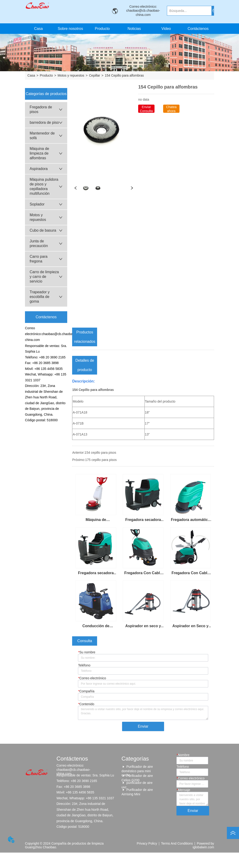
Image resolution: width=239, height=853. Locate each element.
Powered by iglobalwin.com (203, 845)
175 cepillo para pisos (101, 460)
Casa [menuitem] (38, 29)
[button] (102, 28)
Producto (46, 75)
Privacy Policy (147, 844)
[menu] (118, 28)
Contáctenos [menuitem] (198, 29)
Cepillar (94, 75)
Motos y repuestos (71, 75)
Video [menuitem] (166, 29)
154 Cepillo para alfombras (124, 75)
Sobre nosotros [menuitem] (70, 29)
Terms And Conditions (177, 844)
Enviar (143, 727)
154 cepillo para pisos (100, 452)
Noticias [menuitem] (134, 29)
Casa (31, 75)
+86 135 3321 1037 (100, 798)
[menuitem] (102, 28)
